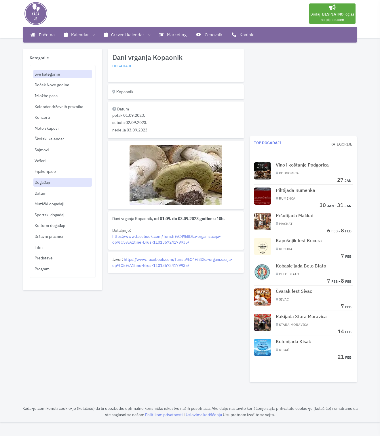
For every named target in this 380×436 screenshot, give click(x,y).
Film (39, 247)
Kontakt (243, 34)
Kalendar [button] (79, 35)
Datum (40, 193)
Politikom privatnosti (164, 414)
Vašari (40, 160)
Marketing (173, 34)
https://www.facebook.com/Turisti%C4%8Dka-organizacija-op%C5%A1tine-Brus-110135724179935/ (166, 239)
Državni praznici (49, 236)
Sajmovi (42, 149)
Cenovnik (209, 34)
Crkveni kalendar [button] (127, 35)
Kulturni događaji (50, 225)
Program (42, 268)
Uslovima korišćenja (204, 414)
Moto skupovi (47, 128)
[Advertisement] (176, 315)
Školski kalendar (49, 138)
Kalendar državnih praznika (59, 106)
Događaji (42, 182)
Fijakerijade (45, 171)
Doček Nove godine (52, 84)
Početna (43, 34)
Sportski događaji (50, 214)
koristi (52, 408)
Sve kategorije (47, 74)
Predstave (44, 258)
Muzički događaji (49, 203)
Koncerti (42, 117)
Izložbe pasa (46, 95)
